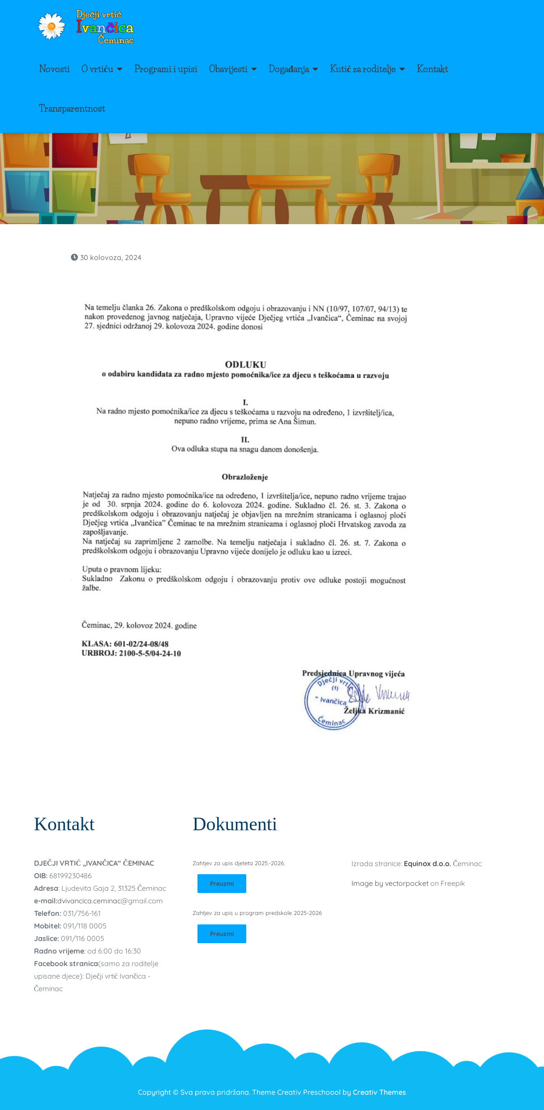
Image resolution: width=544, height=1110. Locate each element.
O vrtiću (97, 69)
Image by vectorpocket (389, 883)
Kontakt (432, 69)
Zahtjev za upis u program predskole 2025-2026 (257, 912)
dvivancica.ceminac (89, 900)
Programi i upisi (165, 69)
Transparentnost (72, 108)
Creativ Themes (379, 1092)
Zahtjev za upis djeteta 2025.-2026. (239, 863)
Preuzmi (222, 884)
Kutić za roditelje (363, 69)
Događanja (289, 69)
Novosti (54, 69)
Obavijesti (228, 69)
